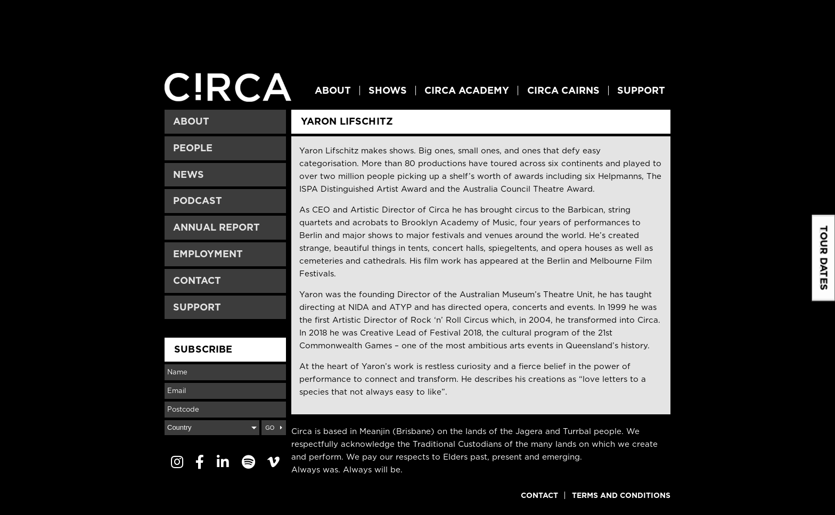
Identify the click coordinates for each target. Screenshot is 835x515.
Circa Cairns (563, 90)
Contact (197, 280)
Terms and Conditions (621, 495)
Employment (208, 253)
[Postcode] (225, 410)
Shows (388, 90)
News (188, 174)
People (192, 147)
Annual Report (216, 227)
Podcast (197, 200)
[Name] (225, 372)
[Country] (212, 427)
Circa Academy (466, 90)
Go (269, 427)
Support (641, 90)
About (333, 90)
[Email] (225, 391)
